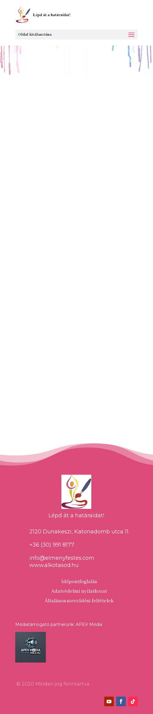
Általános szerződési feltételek (79, 601)
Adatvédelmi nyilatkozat (79, 591)
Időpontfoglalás (79, 582)
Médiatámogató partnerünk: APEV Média (58, 624)
